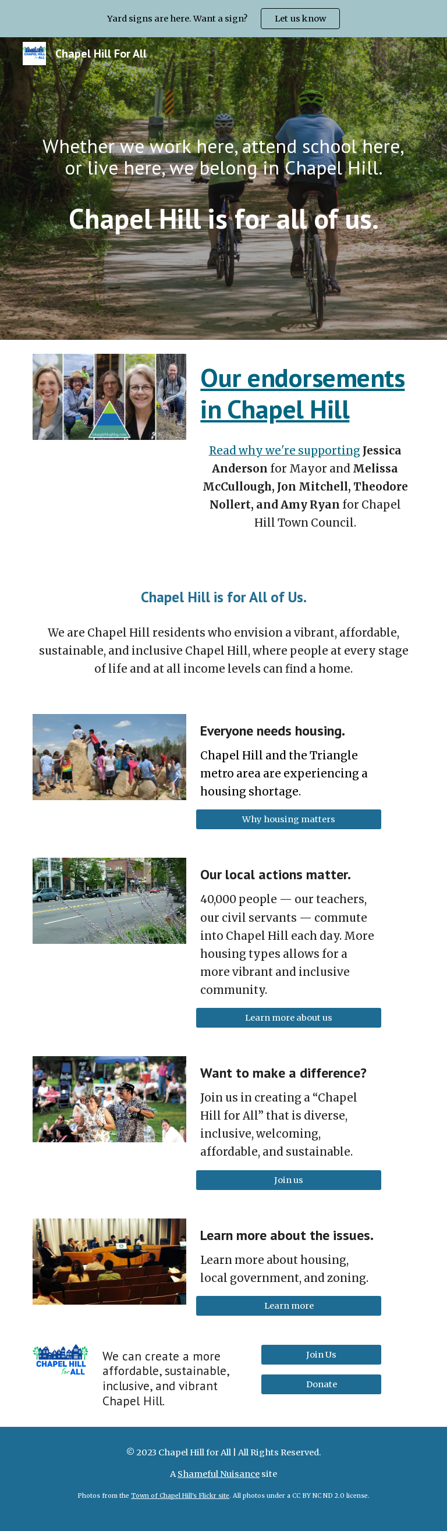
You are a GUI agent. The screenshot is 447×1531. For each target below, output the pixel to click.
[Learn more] (288, 1305)
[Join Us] (321, 1354)
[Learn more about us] (288, 1017)
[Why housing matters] (288, 819)
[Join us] (288, 1179)
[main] (223, 156)
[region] (223, 18)
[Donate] (321, 1384)
